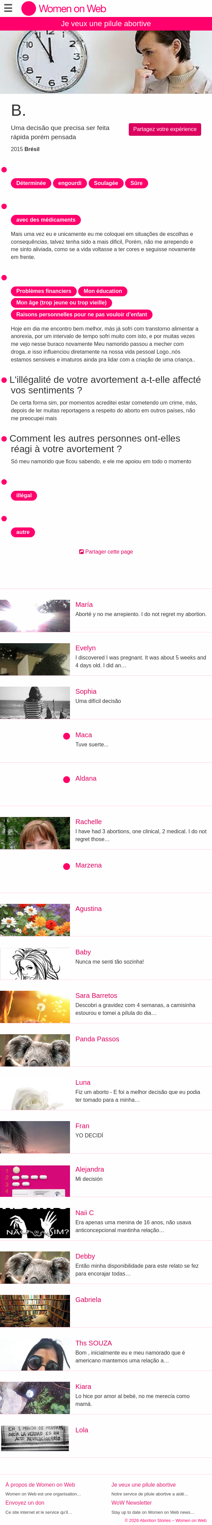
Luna (83, 1082)
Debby (85, 1256)
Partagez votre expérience (165, 129)
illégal (24, 495)
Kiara (83, 1386)
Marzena (88, 865)
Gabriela (88, 1299)
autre (23, 532)
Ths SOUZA (93, 1343)
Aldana (85, 778)
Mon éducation (103, 291)
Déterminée (31, 183)
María (84, 604)
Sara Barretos (96, 995)
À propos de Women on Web (40, 1485)
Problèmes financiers (43, 291)
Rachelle (88, 821)
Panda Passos (97, 1039)
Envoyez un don (25, 1503)
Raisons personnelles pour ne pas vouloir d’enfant (81, 314)
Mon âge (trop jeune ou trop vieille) (61, 302)
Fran (82, 1126)
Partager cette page (106, 552)
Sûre (136, 183)
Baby (83, 952)
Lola (81, 1430)
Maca (83, 735)
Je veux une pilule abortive (106, 23)
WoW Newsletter (131, 1503)
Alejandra (89, 1169)
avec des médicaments (45, 220)
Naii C (84, 1212)
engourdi (70, 183)
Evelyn (85, 648)
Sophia (85, 691)
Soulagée (106, 183)
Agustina (88, 908)
